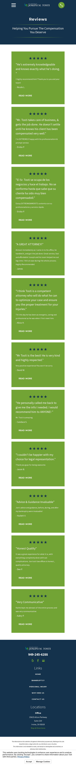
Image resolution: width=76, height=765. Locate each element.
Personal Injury (38, 687)
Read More (25, 95)
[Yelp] (32, 660)
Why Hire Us (38, 693)
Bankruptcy (38, 680)
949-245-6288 (38, 654)
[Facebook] (38, 660)
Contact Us (38, 699)
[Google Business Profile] (43, 660)
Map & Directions (38, 728)
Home (38, 674)
